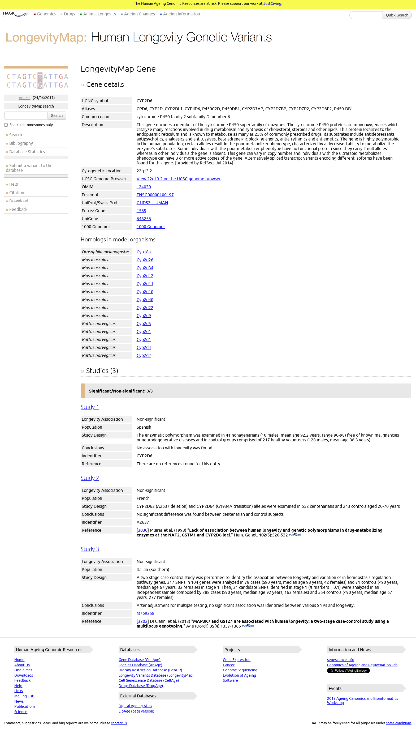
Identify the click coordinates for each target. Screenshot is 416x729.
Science (20, 712)
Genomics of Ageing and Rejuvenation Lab (362, 665)
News (19, 701)
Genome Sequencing (240, 670)
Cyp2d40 (145, 299)
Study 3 (90, 549)
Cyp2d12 (145, 275)
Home (19, 660)
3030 (143, 530)
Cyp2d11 (145, 283)
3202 (143, 621)
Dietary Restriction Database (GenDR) (150, 670)
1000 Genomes (151, 226)
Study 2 (90, 478)
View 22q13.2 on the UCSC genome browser (179, 178)
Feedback (18, 209)
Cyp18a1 (145, 251)
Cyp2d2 (144, 355)
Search (57, 115)
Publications (24, 706)
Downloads (23, 675)
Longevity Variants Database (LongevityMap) (156, 675)
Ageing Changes (139, 13)
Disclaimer (23, 670)
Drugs (69, 13)
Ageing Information (181, 13)
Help (13, 184)
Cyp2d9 (144, 315)
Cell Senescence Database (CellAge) (149, 680)
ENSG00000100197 (155, 194)
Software (230, 680)
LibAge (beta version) (136, 711)
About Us (22, 665)
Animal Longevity (99, 13)
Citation (16, 192)
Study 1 (90, 407)
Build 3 (25, 98)
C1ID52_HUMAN (152, 202)
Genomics (46, 13)
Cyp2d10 (145, 291)
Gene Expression (236, 660)
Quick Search (397, 15)
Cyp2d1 (144, 331)
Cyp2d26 (145, 259)
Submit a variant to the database (29, 168)
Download (18, 200)
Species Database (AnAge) (140, 665)
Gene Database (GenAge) (140, 660)
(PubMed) (295, 534)
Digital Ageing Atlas (135, 706)
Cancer (229, 665)
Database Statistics (27, 151)
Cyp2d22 (145, 307)
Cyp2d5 (144, 323)
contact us (119, 723)
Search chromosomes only (28, 125)
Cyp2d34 (145, 267)
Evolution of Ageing (239, 675)
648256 (144, 218)
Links (18, 691)
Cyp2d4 (144, 347)
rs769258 (145, 613)
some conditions (398, 723)
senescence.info (340, 660)
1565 (141, 210)
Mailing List (24, 696)
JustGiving (272, 3)
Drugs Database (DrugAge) (141, 686)
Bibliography (21, 143)
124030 (144, 186)
